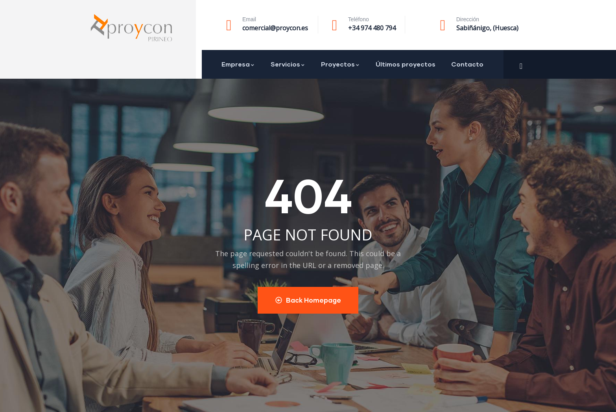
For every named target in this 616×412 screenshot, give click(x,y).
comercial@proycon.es (275, 28)
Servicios (288, 64)
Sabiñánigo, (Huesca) (487, 28)
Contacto (467, 64)
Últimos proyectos (405, 64)
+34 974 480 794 (372, 28)
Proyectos (340, 64)
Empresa (238, 64)
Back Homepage (308, 300)
